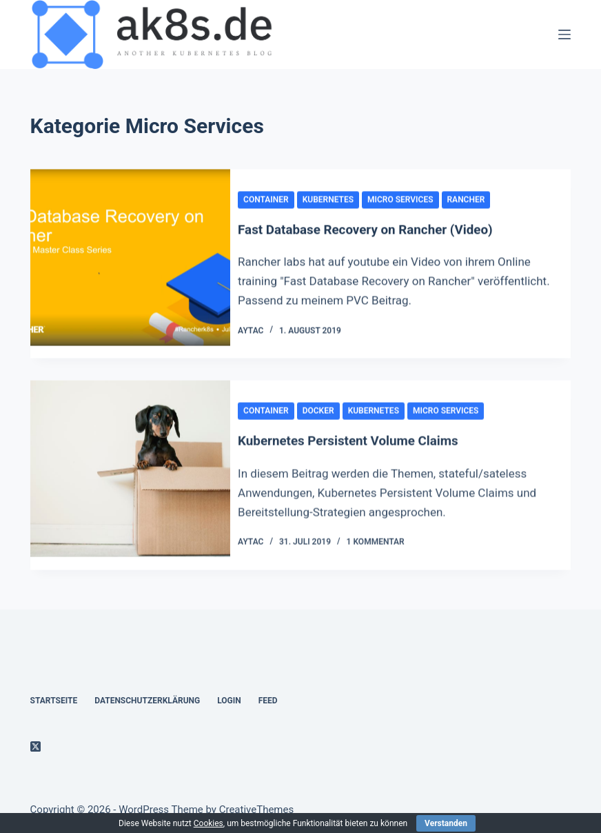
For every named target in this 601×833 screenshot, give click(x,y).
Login (229, 700)
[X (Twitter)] (35, 746)
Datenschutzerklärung (147, 700)
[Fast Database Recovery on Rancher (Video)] (130, 264)
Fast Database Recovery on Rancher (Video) (386, 230)
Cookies (208, 823)
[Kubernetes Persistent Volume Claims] (130, 479)
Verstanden (446, 823)
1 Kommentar (388, 545)
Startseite (54, 700)
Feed (268, 700)
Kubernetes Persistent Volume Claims (368, 444)
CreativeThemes (256, 809)
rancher (479, 200)
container (279, 200)
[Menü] (564, 34)
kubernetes (340, 200)
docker (331, 415)
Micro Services (412, 200)
